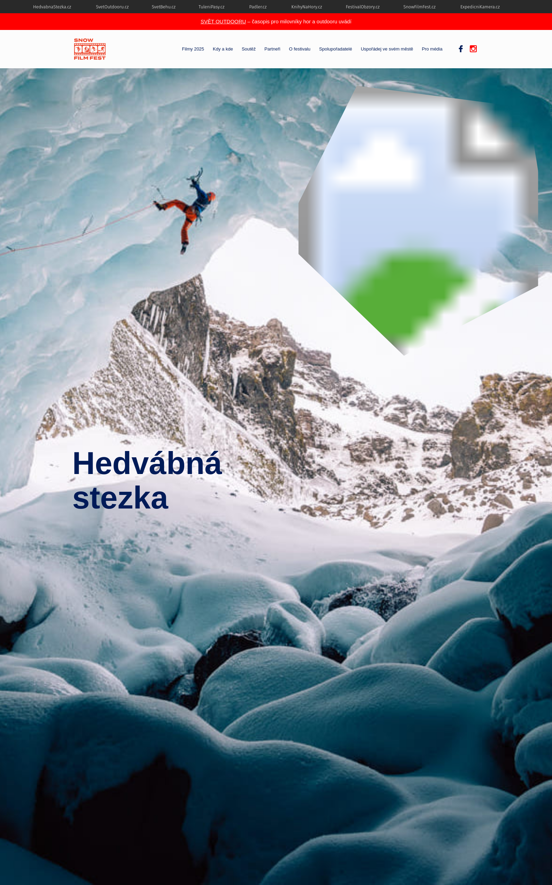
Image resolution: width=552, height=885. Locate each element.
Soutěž (249, 49)
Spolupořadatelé (335, 49)
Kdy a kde (223, 49)
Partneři (272, 49)
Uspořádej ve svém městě (387, 49)
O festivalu (299, 49)
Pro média (432, 49)
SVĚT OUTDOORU (223, 21)
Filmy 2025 (193, 49)
